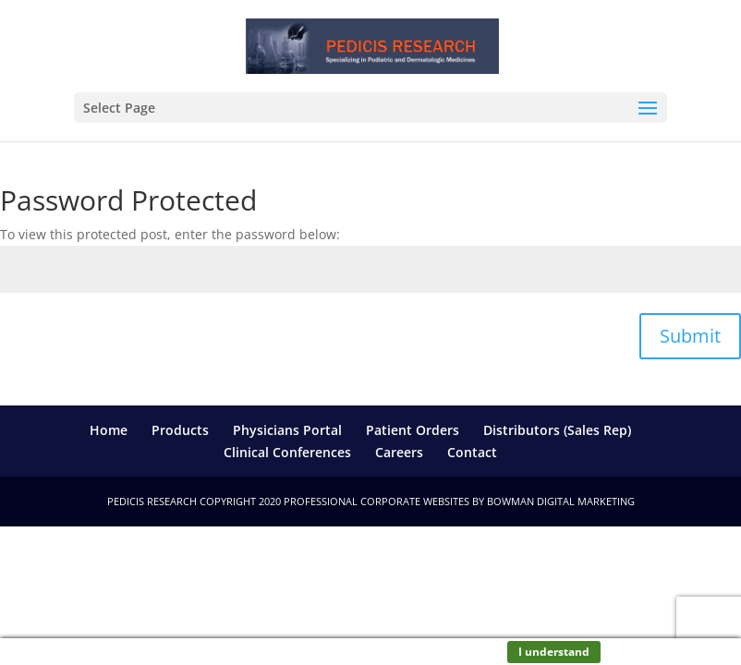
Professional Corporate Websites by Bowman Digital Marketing (459, 501)
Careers (399, 452)
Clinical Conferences (287, 452)
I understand (553, 651)
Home (109, 430)
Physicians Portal (287, 430)
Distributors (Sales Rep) (557, 430)
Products (180, 430)
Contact (472, 452)
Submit (690, 335)
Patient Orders (412, 430)
